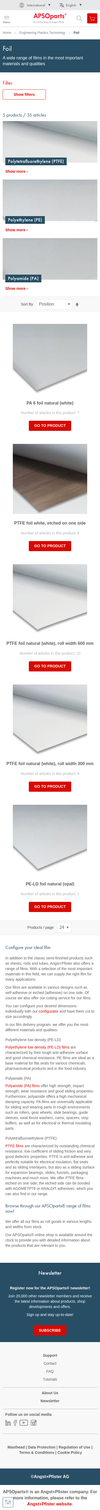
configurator (48, 1011)
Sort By (27, 304)
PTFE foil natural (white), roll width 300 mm (50, 763)
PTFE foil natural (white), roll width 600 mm (50, 643)
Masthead (16, 1447)
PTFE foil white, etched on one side (50, 523)
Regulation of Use (74, 1447)
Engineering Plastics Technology (42, 33)
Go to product (50, 425)
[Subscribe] (49, 1330)
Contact (49, 1363)
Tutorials (50, 1379)
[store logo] (30, 18)
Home (7, 33)
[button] (34, 5)
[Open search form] (79, 18)
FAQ (50, 1371)
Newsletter (50, 1401)
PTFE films (14, 1146)
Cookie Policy (69, 1452)
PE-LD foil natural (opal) (50, 884)
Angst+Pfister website (49, 1504)
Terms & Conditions (36, 1452)
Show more (15, 171)
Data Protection (41, 1447)
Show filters (24, 94)
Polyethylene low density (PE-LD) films (37, 1047)
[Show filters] (8, 1502)
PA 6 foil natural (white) (49, 403)
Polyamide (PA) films (22, 1086)
